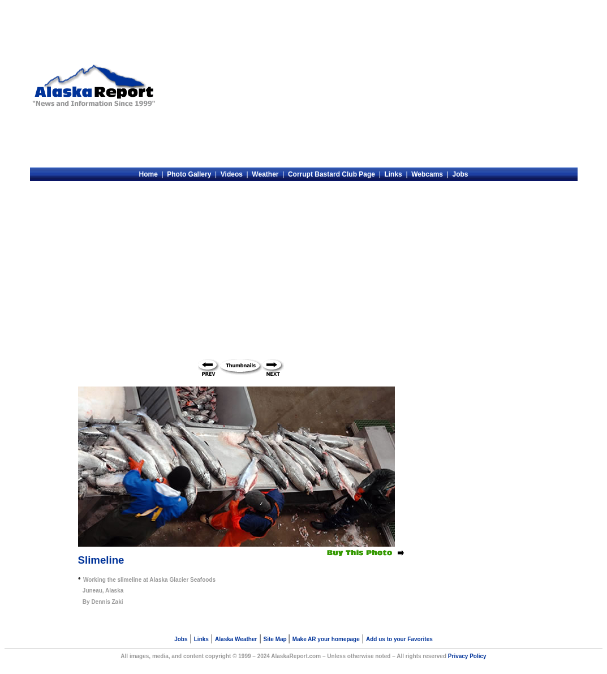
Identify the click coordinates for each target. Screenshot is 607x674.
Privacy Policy (467, 656)
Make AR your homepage (326, 639)
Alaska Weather (236, 639)
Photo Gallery (189, 174)
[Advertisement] (368, 85)
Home (148, 174)
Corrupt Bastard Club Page (331, 174)
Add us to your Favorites (399, 639)
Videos (232, 174)
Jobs (460, 174)
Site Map (276, 639)
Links (393, 174)
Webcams (427, 174)
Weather (265, 174)
